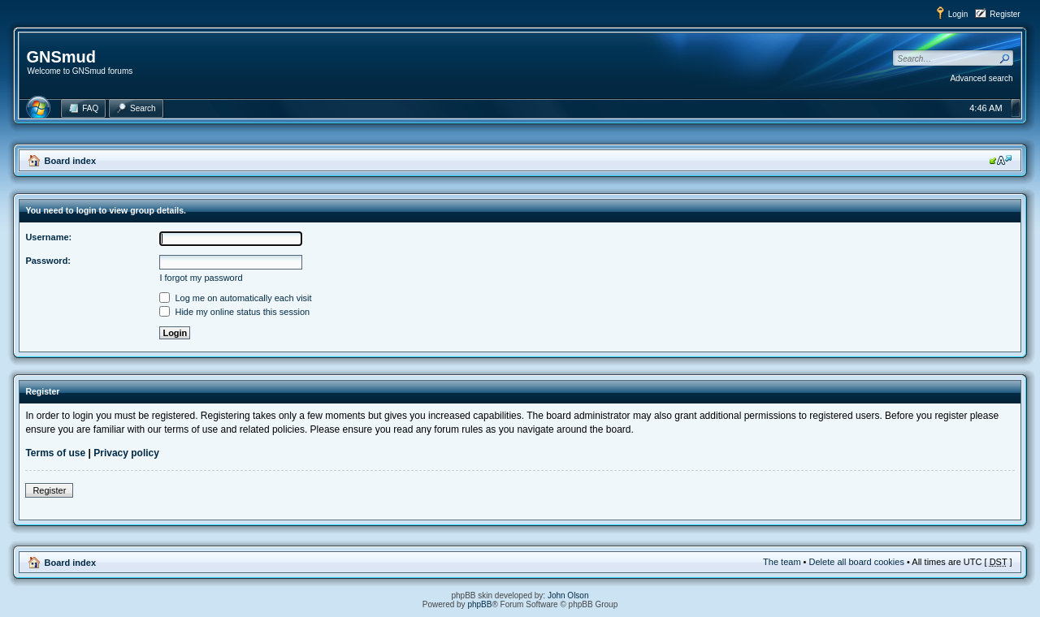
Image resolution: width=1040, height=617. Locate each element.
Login (958, 14)
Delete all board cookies (856, 562)
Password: (48, 260)
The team (781, 562)
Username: (48, 237)
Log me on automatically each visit (235, 298)
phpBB (479, 604)
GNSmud (61, 57)
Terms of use (55, 453)
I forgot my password (200, 278)
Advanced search (981, 78)
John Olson (568, 595)
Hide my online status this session (234, 312)
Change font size (1000, 160)
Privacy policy (126, 453)
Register (1005, 14)
